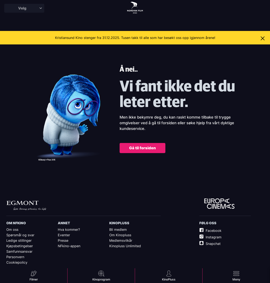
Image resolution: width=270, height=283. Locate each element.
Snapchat (213, 244)
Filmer (34, 279)
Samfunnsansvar (19, 251)
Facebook (213, 230)
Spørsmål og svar (20, 235)
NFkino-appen (69, 246)
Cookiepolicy (16, 262)
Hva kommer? (69, 229)
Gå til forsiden (142, 148)
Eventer (64, 235)
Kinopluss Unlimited (125, 246)
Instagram (213, 237)
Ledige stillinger (19, 240)
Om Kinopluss (120, 235)
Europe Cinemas (219, 203)
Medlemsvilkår (120, 240)
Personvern (15, 257)
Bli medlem (118, 229)
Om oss (12, 229)
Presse (63, 240)
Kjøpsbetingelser (19, 246)
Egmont (26, 205)
